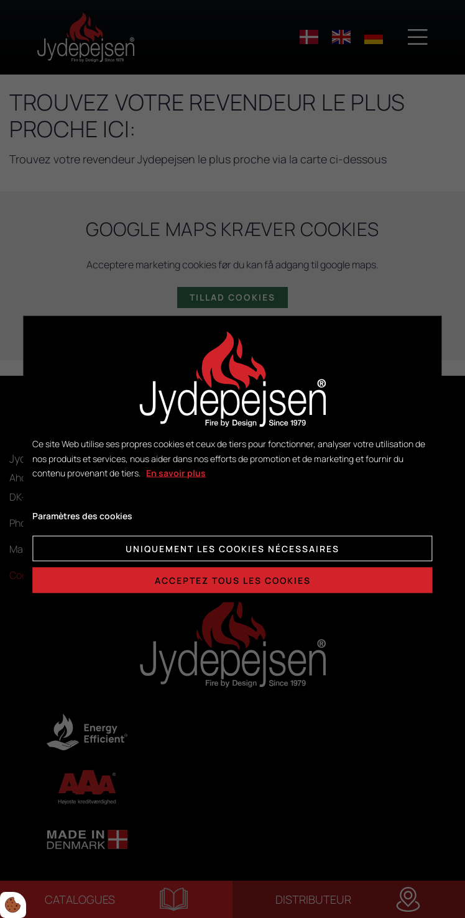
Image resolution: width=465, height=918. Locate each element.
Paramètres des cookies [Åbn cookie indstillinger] (82, 516)
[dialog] (232, 459)
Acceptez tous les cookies (233, 580)
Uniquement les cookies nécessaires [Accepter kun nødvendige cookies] (232, 548)
